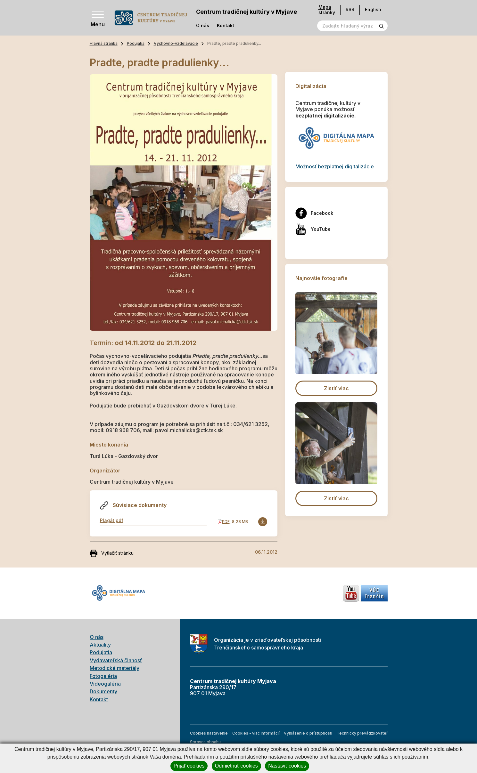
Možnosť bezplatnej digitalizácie (334, 166)
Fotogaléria (103, 676)
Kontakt (225, 25)
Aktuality (100, 644)
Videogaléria (105, 683)
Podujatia (135, 43)
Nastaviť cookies (287, 766)
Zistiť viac (336, 388)
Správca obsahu (205, 741)
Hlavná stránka (104, 43)
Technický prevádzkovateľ (362, 733)
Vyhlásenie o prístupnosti (308, 733)
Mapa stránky (326, 9)
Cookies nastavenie (209, 733)
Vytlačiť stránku (112, 553)
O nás (202, 25)
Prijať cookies (189, 766)
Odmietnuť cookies (236, 766)
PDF (226, 521)
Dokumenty (103, 691)
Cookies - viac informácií (256, 733)
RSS (350, 9)
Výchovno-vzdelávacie (176, 43)
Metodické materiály (114, 668)
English (373, 9)
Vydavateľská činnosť (116, 660)
